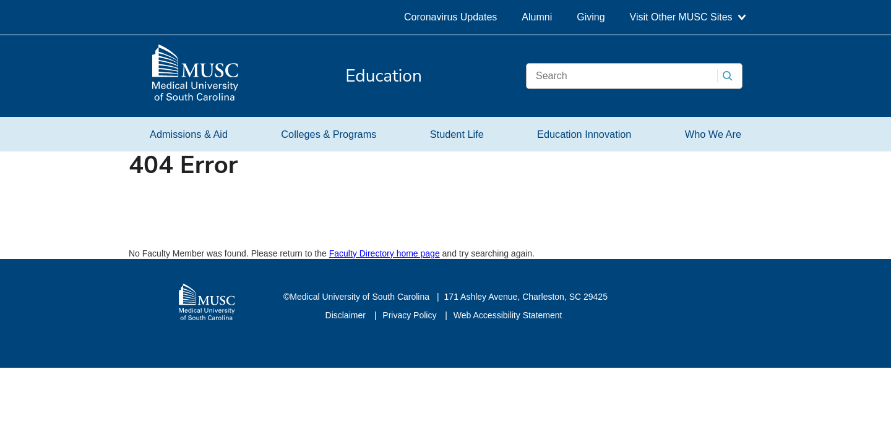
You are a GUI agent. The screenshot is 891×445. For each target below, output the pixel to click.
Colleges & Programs (328, 134)
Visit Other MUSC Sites (688, 17)
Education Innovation (584, 134)
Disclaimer (346, 315)
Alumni (537, 17)
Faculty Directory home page (384, 253)
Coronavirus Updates (450, 17)
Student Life (457, 134)
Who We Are (713, 134)
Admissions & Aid (189, 134)
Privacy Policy (410, 315)
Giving (591, 17)
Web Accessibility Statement (508, 315)
